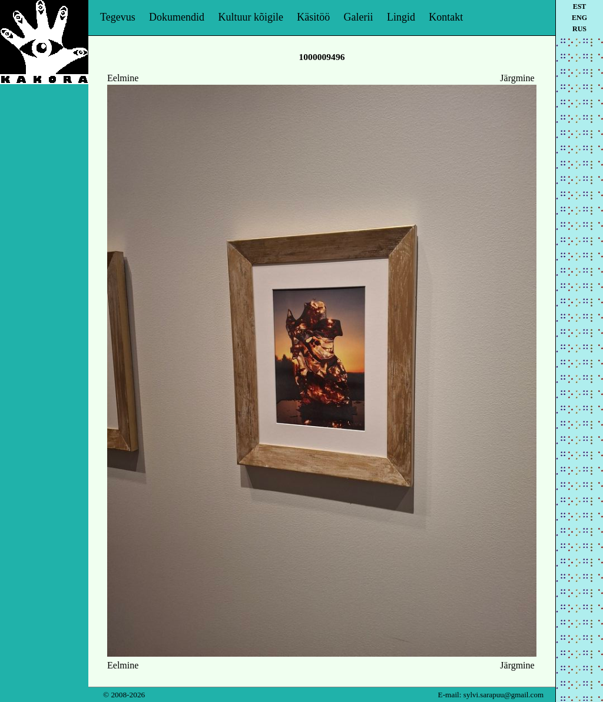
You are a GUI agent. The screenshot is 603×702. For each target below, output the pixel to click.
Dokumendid (176, 17)
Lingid (401, 17)
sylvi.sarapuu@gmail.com (503, 694)
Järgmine (517, 78)
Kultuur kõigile (250, 17)
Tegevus (117, 17)
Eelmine (122, 78)
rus (579, 29)
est (580, 6)
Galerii (358, 17)
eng (579, 18)
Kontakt (446, 17)
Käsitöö (313, 17)
